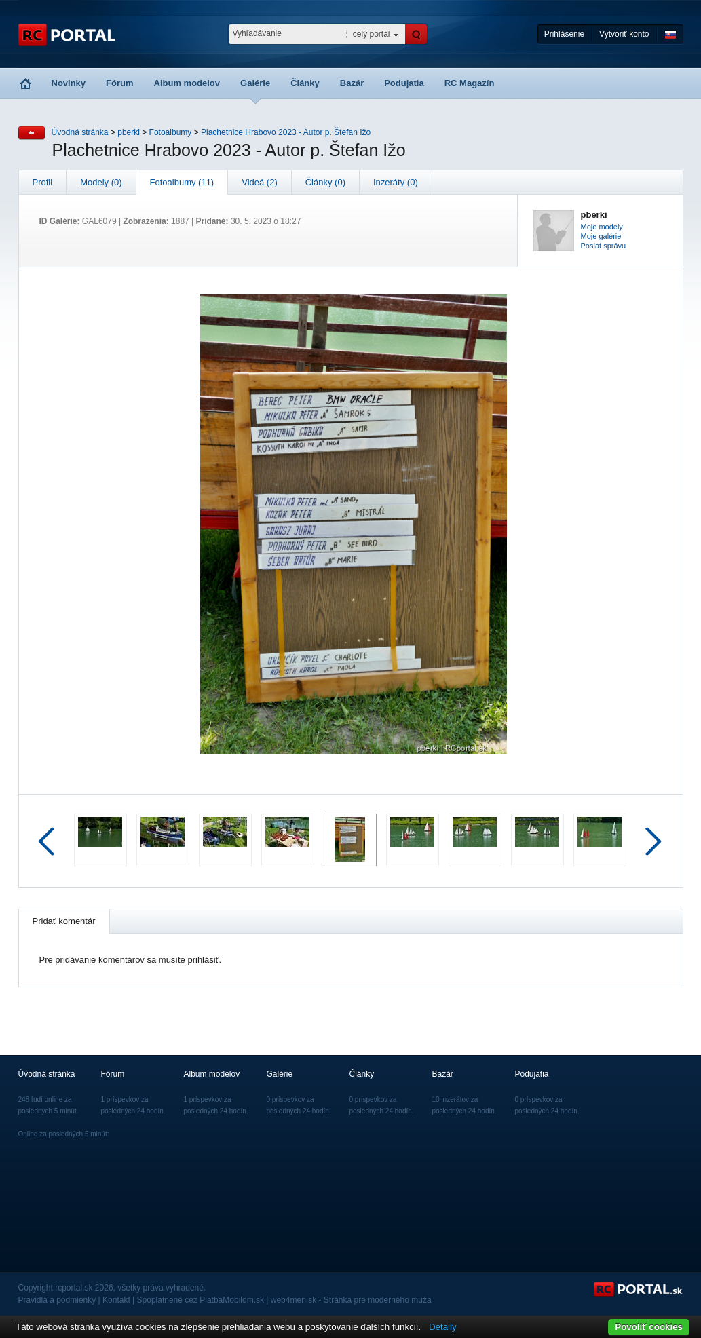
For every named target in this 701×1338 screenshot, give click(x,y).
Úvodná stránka (80, 132)
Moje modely (602, 227)
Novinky (69, 83)
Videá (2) (260, 182)
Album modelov (187, 83)
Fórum (119, 83)
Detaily (443, 1327)
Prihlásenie (564, 34)
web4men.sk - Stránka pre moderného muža (351, 1300)
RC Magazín (469, 83)
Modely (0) (100, 182)
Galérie (255, 83)
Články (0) (325, 182)
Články (305, 83)
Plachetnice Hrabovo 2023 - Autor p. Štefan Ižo (286, 132)
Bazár (352, 83)
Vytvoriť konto (624, 34)
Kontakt (116, 1300)
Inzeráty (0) (395, 182)
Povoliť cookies (649, 1327)
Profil (43, 182)
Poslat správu (603, 246)
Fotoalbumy (170, 132)
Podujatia (404, 83)
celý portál (371, 34)
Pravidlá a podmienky (57, 1300)
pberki (128, 132)
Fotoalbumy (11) (182, 182)
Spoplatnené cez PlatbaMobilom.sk (200, 1300)
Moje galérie (601, 236)
